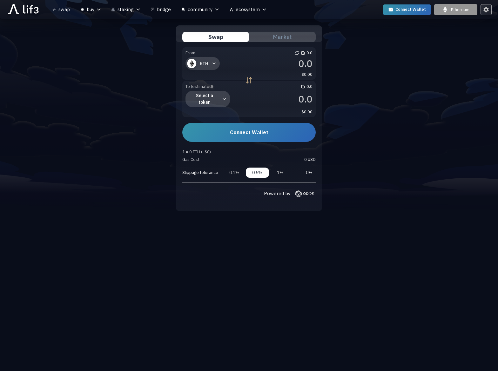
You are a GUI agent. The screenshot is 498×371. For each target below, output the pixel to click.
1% (280, 173)
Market (282, 37)
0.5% (257, 173)
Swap (215, 37)
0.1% (234, 173)
